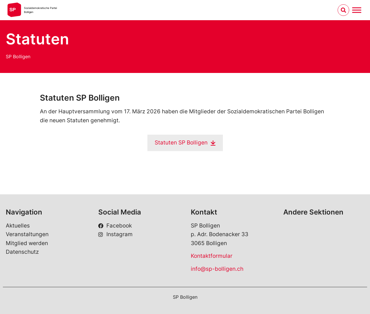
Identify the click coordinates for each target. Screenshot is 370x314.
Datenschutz (22, 252)
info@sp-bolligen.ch (217, 269)
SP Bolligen (18, 56)
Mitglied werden (27, 243)
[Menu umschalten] (356, 10)
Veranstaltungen (27, 234)
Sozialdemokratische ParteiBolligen (40, 10)
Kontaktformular (211, 256)
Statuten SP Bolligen (181, 142)
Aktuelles (18, 225)
